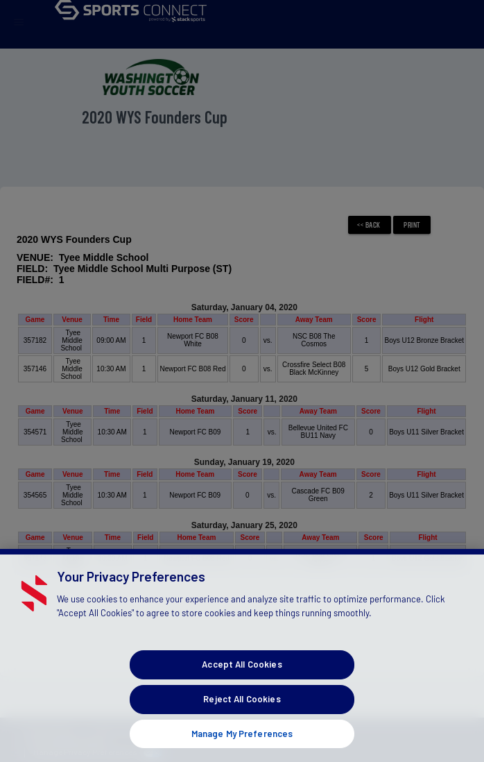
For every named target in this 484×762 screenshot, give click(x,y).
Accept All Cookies (242, 684)
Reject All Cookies (241, 719)
